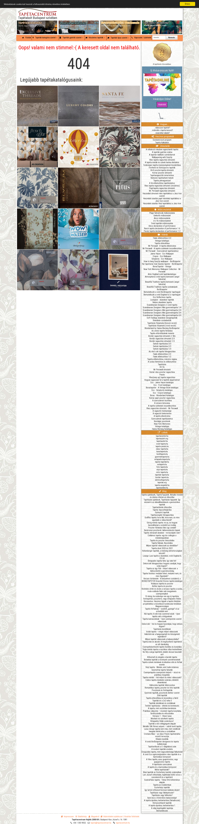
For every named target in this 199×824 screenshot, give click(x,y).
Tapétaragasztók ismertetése (162, 175)
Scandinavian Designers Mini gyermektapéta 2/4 (162, 310)
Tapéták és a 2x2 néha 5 (162, 700)
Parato (162, 374)
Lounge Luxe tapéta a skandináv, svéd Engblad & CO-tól (162, 557)
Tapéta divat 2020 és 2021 (162, 548)
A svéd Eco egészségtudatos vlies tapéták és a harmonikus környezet (162, 755)
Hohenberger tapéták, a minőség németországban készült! (162, 552)
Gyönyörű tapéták (162, 512)
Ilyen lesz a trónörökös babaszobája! (162, 798)
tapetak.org (162, 482)
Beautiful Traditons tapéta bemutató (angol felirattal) (162, 283)
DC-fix (162, 367)
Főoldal (26, 37)
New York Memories (162, 424)
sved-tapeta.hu (162, 444)
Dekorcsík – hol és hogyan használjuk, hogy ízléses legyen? (162, 625)
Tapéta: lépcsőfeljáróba (162, 510)
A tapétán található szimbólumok (162, 155)
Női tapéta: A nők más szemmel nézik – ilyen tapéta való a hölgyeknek (162, 615)
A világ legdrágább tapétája (162, 808)
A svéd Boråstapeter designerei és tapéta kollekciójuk (162, 742)
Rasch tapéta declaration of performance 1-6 (162, 228)
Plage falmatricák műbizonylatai (162, 213)
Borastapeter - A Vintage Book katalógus (162, 387)
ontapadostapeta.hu (162, 459)
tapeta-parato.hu (162, 446)
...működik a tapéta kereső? (162, 130)
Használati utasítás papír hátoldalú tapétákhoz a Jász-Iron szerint (162, 199)
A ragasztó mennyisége (162, 411)
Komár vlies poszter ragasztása (162, 372)
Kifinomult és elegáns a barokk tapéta (162, 657)
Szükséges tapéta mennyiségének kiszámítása (162, 165)
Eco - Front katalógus (162, 385)
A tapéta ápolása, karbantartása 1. (162, 805)
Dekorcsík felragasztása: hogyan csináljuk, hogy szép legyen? (162, 564)
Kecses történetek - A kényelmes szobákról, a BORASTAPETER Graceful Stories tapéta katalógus (162, 579)
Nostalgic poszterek (162, 421)
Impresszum (67, 816)
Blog (162, 491)
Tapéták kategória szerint (44, 37)
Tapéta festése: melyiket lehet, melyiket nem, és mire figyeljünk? (162, 574)
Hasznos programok (163, 136)
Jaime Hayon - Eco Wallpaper (162, 253)
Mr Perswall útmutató (162, 369)
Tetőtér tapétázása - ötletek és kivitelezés (162, 706)
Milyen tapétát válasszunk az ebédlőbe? (162, 545)
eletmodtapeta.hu (162, 480)
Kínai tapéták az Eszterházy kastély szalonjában (162, 772)
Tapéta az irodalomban (162, 785)
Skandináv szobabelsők (162, 320)
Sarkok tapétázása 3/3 (162, 343)
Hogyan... (163, 124)
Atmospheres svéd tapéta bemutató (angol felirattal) (162, 278)
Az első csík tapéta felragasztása (162, 351)
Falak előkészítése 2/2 (162, 238)
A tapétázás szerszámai (162, 764)
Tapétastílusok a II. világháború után (162, 746)
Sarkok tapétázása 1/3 (162, 349)
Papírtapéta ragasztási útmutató (162, 188)
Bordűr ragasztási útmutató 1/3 (162, 341)
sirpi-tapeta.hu (162, 469)
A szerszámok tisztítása (162, 400)
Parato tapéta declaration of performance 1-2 (162, 231)
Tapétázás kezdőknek (162, 629)
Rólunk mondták (162, 739)
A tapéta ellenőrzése (162, 416)
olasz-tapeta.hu (162, 449)
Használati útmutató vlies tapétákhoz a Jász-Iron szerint (162, 194)
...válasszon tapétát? (162, 127)
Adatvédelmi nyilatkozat (112, 816)
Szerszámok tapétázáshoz (162, 419)
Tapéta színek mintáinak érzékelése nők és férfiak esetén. (162, 663)
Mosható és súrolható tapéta (162, 718)
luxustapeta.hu (162, 451)
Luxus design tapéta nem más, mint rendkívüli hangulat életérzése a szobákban (162, 730)
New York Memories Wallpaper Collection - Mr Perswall (162, 270)
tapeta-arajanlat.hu (162, 485)
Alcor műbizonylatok (162, 218)
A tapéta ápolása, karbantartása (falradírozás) (162, 800)
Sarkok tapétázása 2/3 (162, 346)
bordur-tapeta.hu (162, 477)
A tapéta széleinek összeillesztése (162, 406)
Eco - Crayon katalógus (162, 393)
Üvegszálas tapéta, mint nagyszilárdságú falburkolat (162, 752)
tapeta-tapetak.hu (162, 462)
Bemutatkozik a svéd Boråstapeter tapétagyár (162, 292)
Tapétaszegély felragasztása (162, 515)
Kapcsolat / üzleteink (141, 37)
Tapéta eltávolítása (162, 243)
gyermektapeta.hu (162, 457)
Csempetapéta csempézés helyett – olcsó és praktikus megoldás (162, 673)
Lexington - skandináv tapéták (162, 300)
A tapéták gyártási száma (162, 152)
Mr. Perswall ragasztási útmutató (162, 191)
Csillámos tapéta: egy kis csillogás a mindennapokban (162, 536)
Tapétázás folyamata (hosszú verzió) (162, 323)
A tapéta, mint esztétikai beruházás (162, 708)
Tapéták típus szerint (118, 37)
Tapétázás (162, 364)
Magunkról (94, 816)
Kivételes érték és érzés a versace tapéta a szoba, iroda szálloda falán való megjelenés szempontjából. (162, 591)
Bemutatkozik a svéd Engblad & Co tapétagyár (162, 294)
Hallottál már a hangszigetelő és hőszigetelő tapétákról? (162, 635)
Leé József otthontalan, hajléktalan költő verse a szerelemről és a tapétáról (162, 776)
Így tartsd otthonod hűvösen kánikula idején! (162, 790)
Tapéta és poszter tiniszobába (162, 540)
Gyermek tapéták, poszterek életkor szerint (162, 693)
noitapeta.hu (162, 464)
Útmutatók (163, 146)
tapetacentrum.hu (123, 823)
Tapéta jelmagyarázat (162, 180)
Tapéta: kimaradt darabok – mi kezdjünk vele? (162, 533)
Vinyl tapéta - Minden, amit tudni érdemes (162, 667)
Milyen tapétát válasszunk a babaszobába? (162, 639)
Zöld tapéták (162, 695)
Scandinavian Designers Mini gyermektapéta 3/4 (162, 312)
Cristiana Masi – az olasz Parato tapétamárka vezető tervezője (162, 735)
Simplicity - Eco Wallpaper (162, 259)
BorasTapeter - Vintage (162, 266)
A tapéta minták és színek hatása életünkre (162, 162)
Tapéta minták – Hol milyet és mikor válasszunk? (162, 677)
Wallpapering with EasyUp (162, 157)
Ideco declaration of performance (162, 226)
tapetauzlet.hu (162, 441)
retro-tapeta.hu (162, 472)
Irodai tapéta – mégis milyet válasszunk (162, 631)
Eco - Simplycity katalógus (162, 390)
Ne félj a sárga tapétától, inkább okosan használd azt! (162, 653)
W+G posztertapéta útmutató (162, 170)
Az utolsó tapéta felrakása (162, 331)
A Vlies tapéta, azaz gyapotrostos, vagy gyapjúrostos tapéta (162, 760)
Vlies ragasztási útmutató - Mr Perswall (162, 408)
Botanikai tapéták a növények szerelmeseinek (162, 659)
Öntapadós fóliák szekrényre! (162, 721)
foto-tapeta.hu (162, 467)
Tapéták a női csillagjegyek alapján (162, 723)
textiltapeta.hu (162, 454)
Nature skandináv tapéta (162, 302)
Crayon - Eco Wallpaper (162, 256)
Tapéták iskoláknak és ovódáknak (162, 703)
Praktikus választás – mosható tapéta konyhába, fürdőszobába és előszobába (162, 712)
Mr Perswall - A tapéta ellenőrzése (162, 246)
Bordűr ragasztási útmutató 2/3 (162, 338)
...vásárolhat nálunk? (162, 133)
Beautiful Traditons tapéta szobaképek (162, 287)
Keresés (171, 37)
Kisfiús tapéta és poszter (162, 586)
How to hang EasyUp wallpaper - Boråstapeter (162, 261)
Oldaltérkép (81, 816)
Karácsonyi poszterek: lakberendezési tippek (162, 530)
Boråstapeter (162, 289)
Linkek (162, 432)
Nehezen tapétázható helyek (162, 178)
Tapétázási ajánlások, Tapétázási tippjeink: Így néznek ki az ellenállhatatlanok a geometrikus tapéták (162, 502)
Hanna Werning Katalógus (162, 429)
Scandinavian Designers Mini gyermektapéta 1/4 (162, 307)
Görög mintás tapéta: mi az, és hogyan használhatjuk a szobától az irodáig (162, 523)
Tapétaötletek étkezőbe (162, 507)
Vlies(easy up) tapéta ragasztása (162, 377)
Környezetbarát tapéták (162, 803)
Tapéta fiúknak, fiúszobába (162, 543)
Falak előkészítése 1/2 (162, 356)
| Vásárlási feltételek (131, 816)
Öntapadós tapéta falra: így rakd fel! (162, 561)
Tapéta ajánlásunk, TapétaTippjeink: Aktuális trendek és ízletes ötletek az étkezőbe (162, 496)
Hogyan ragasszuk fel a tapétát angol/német (162, 380)
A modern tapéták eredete (162, 749)
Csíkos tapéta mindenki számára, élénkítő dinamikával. (162, 681)
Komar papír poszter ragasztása (162, 398)
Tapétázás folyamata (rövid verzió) (162, 325)
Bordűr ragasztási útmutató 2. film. (162, 336)
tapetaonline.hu (162, 488)
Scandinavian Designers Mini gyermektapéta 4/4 (162, 315)
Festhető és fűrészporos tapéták (162, 167)
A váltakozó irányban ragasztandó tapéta (162, 149)
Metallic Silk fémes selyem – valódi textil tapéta (162, 726)
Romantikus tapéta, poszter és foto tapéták (162, 687)
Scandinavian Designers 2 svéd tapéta (162, 305)
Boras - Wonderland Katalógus (162, 395)
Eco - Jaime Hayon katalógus (162, 382)
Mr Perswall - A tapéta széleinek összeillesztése (162, 248)
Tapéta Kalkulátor (162, 142)
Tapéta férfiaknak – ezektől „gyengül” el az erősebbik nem (162, 610)
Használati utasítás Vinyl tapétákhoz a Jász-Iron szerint (162, 204)
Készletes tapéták (95, 37)
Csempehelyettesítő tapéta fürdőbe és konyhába (162, 647)
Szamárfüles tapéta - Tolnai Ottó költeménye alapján (162, 781)
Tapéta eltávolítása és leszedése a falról (162, 698)
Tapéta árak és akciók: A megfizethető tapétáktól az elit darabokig (162, 643)
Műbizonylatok (162, 209)
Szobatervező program (162, 140)
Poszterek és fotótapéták (162, 690)
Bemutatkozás (162, 811)
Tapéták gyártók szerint (71, 37)
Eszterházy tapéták (162, 787)
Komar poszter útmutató (162, 173)
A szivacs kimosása (162, 403)
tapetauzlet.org (162, 438)
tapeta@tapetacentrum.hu (101, 823)
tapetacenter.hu (162, 436)
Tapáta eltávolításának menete (162, 333)
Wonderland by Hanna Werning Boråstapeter (162, 328)
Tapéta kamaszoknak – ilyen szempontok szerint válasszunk (162, 620)
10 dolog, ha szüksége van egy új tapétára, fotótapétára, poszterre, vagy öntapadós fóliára (162, 597)
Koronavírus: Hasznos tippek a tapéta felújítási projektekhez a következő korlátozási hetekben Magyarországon (162, 603)
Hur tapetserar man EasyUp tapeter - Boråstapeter (162, 264)
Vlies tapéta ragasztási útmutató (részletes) (162, 185)
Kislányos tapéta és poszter (162, 583)
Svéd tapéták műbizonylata (162, 223)
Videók (163, 234)
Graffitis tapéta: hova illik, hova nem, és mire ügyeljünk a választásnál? (162, 518)
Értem (187, 4)
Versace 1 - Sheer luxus (162, 716)
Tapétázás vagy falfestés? (162, 795)
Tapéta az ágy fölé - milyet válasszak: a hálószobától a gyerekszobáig (162, 569)
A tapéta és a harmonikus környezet (162, 767)
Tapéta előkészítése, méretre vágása (162, 359)
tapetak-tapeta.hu (162, 475)
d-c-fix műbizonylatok (162, 221)
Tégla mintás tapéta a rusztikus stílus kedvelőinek (162, 649)
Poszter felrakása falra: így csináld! (162, 527)
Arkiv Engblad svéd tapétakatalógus (162, 274)
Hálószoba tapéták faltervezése (162, 685)
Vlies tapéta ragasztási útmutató (162, 160)
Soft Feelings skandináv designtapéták (162, 318)
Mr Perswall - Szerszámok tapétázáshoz (162, 251)
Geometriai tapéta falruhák (162, 670)
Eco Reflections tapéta (162, 297)
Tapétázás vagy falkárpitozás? (162, 792)
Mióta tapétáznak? (162, 769)
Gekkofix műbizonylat (162, 215)
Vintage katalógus (162, 241)
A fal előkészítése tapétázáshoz (162, 183)
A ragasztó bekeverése (162, 413)
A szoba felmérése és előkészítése (162, 362)
